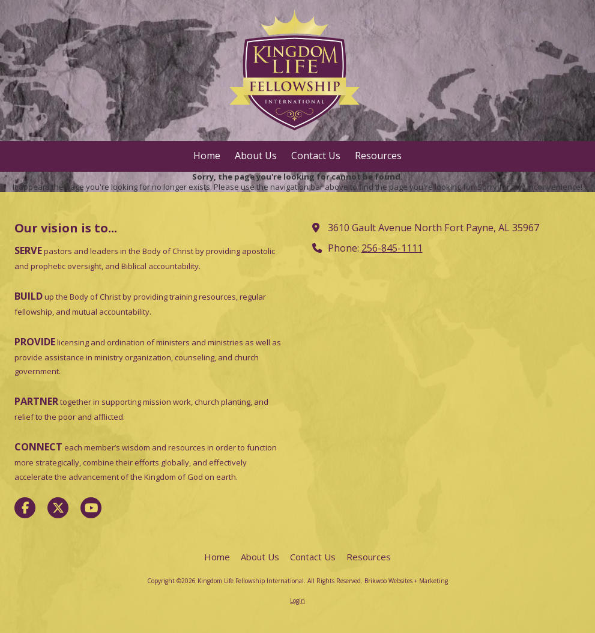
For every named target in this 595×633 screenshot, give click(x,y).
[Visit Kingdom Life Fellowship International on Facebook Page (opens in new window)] (24, 507)
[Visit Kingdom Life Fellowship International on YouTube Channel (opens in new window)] (90, 507)
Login (297, 600)
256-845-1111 (392, 248)
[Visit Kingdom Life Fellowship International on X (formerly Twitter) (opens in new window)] (57, 507)
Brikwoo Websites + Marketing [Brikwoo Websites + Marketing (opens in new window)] (406, 581)
